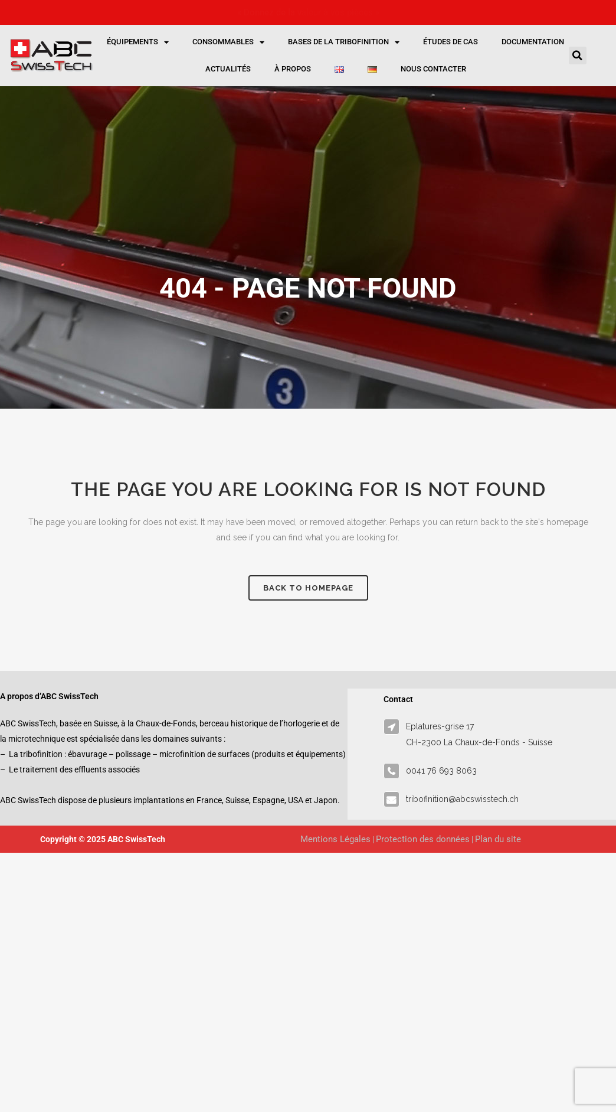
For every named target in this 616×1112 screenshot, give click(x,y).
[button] (577, 55)
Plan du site (498, 839)
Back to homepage (308, 587)
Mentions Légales (335, 839)
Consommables (228, 42)
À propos (292, 68)
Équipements (138, 42)
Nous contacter (433, 68)
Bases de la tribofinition (343, 42)
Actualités (228, 68)
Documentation (533, 41)
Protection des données (423, 839)
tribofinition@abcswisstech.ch (462, 799)
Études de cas (450, 41)
